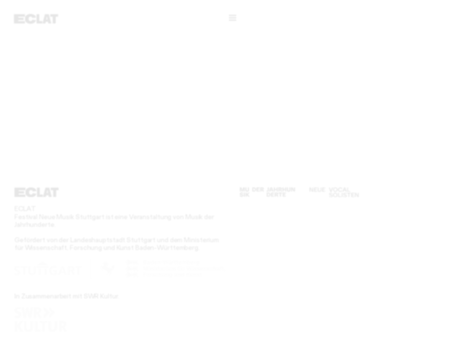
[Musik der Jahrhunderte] (267, 192)
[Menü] (232, 18)
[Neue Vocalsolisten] (334, 192)
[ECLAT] (36, 19)
